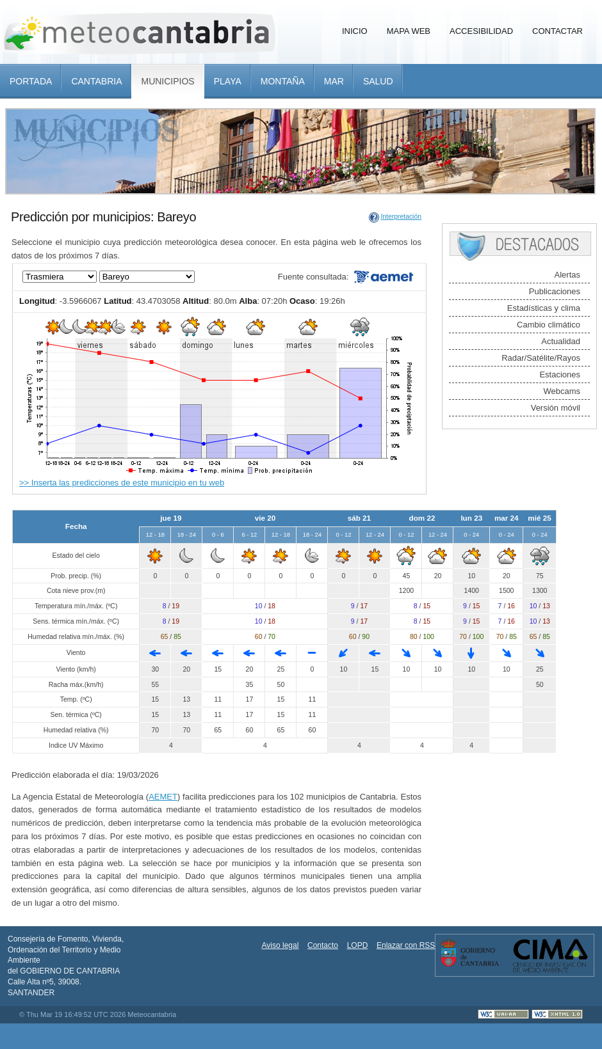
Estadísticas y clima (543, 308)
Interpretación (400, 216)
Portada (31, 81)
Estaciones (559, 374)
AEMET (163, 796)
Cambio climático (548, 324)
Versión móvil (555, 408)
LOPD (357, 945)
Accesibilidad (481, 31)
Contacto (322, 945)
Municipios (167, 81)
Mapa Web (408, 31)
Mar (334, 81)
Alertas (567, 275)
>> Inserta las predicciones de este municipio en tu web (121, 482)
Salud (378, 81)
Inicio (355, 31)
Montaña (283, 81)
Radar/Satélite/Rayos (540, 358)
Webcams (561, 391)
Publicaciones (554, 291)
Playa (227, 81)
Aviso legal (280, 945)
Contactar (557, 31)
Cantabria (96, 81)
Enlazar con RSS (406, 945)
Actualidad (560, 341)
